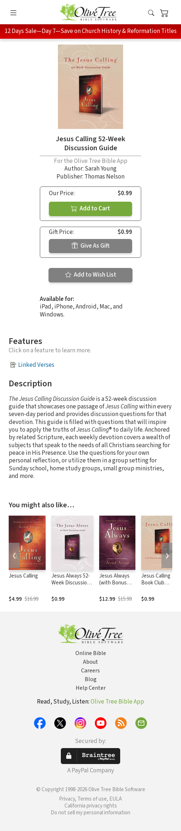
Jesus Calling (23, 576)
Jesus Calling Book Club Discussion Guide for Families (160, 586)
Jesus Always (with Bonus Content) (114, 582)
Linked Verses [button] (36, 365)
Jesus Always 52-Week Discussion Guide (70, 582)
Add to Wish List (90, 274)
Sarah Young (101, 168)
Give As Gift (91, 246)
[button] (151, 13)
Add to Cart (90, 208)
